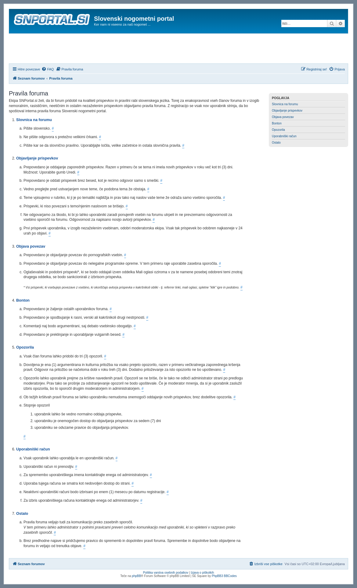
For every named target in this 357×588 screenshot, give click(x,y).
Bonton (277, 123)
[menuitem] (47, 69)
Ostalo (276, 142)
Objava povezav (283, 117)
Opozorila (278, 129)
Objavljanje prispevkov (287, 110)
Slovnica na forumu (285, 104)
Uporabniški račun (284, 136)
